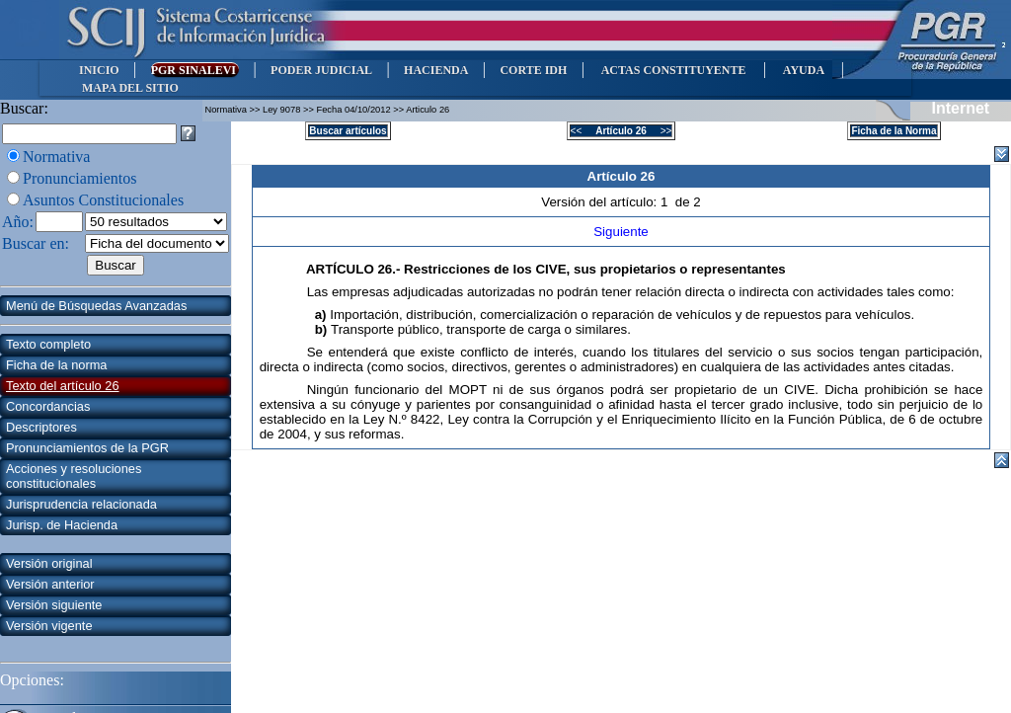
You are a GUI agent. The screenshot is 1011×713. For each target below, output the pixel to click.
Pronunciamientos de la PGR (87, 447)
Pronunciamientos (80, 178)
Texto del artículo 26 (62, 385)
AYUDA (803, 70)
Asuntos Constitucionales (103, 200)
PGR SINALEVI (195, 70)
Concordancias (48, 406)
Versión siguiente (54, 604)
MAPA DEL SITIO (130, 88)
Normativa (56, 156)
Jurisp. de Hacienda (61, 524)
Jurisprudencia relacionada (81, 504)
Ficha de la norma (56, 364)
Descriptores (41, 427)
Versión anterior (50, 584)
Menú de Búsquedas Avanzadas (96, 305)
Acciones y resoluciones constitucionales (73, 476)
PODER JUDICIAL (321, 70)
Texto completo (48, 344)
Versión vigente (49, 625)
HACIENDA (436, 70)
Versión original (49, 563)
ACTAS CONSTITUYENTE (673, 70)
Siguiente (621, 231)
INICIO (99, 70)
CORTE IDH (533, 70)
